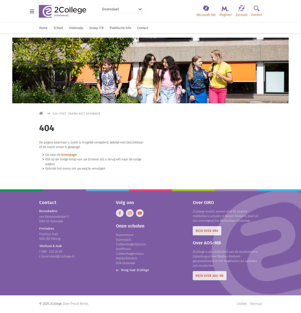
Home (43, 32)
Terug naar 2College (132, 271)
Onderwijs (76, 32)
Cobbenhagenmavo (130, 255)
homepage (69, 154)
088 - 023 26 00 (51, 253)
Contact (142, 32)
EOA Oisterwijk (125, 264)
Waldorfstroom (126, 259)
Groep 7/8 (96, 32)
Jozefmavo (123, 250)
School (58, 32)
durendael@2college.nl (57, 258)
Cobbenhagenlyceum (131, 246)
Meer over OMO (207, 232)
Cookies (242, 304)
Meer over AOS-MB (210, 278)
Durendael (128, 10)
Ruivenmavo (124, 236)
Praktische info (120, 32)
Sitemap (256, 304)
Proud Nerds (79, 304)
